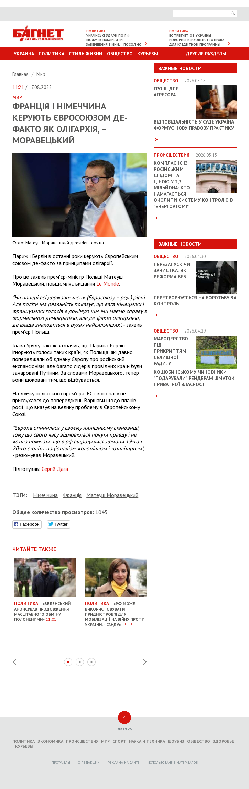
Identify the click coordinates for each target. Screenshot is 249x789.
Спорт (119, 741)
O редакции (89, 762)
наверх (125, 728)
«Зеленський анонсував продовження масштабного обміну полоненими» (45, 608)
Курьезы (147, 53)
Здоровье (223, 741)
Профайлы (61, 762)
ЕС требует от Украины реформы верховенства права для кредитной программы (196, 40)
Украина (24, 53)
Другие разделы (206, 53)
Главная (21, 74)
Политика (51, 53)
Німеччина (45, 494)
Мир (40, 74)
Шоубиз (176, 741)
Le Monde (107, 283)
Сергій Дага (55, 468)
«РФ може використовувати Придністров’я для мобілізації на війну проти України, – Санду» (116, 611)
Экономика (50, 741)
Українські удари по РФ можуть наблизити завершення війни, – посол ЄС (113, 40)
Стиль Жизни (85, 53)
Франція (72, 494)
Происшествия (82, 741)
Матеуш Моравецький (112, 494)
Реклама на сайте (124, 762)
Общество (120, 53)
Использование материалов (173, 762)
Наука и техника (147, 741)
